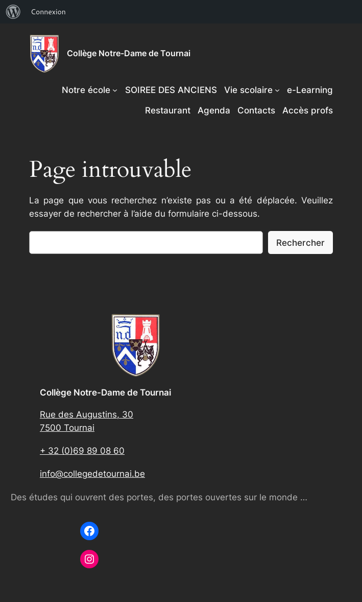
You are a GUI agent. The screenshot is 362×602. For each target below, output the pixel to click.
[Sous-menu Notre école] (114, 89)
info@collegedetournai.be (92, 474)
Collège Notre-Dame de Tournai (128, 53)
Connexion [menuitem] (48, 12)
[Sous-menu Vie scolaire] (277, 89)
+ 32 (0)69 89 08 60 (82, 451)
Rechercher (300, 243)
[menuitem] (13, 12)
